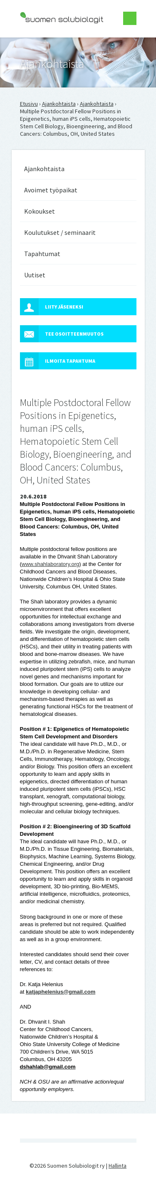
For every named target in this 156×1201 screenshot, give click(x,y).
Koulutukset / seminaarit (60, 232)
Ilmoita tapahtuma (57, 360)
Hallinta (117, 1165)
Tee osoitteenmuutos (62, 333)
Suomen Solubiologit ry (49, 40)
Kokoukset (39, 211)
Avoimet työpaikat (50, 190)
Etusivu (29, 103)
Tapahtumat (42, 253)
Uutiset (34, 275)
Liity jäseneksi (51, 306)
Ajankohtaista (59, 103)
